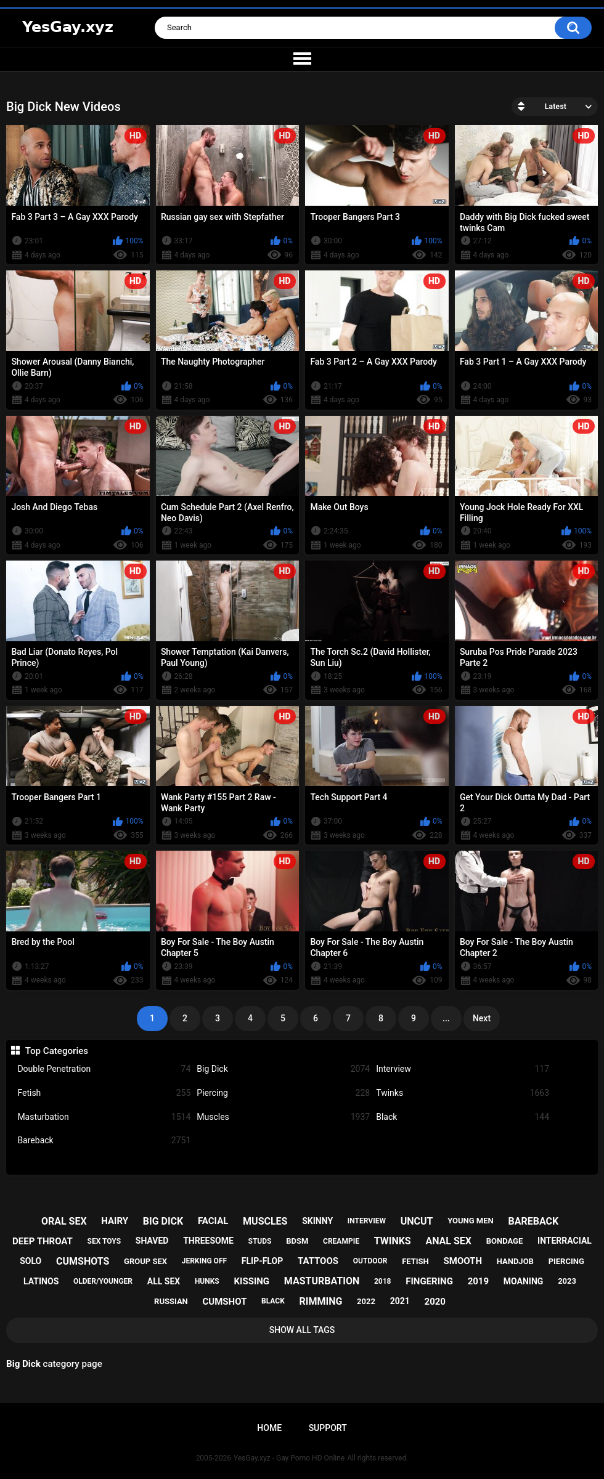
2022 (366, 1301)
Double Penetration (103, 1069)
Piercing (283, 1093)
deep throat (42, 1241)
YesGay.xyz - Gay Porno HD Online (289, 1458)
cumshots (82, 1261)
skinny (317, 1221)
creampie (341, 1241)
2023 (567, 1281)
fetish (415, 1261)
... (446, 1018)
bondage (504, 1241)
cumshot (225, 1301)
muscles (265, 1221)
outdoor (370, 1261)
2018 (382, 1281)
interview (367, 1221)
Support (328, 1428)
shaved (152, 1241)
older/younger (103, 1281)
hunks (207, 1281)
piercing (566, 1261)
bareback (533, 1221)
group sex (145, 1261)
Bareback (103, 1140)
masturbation (321, 1281)
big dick (163, 1221)
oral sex (64, 1221)
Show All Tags (302, 1330)
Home (269, 1428)
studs (260, 1241)
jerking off (204, 1261)
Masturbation (103, 1117)
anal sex (448, 1241)
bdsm (297, 1241)
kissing (252, 1281)
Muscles (283, 1117)
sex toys (104, 1241)
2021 (400, 1301)
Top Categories (56, 1050)
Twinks (462, 1093)
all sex (163, 1281)
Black (462, 1117)
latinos (41, 1281)
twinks (392, 1241)
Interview (462, 1069)
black (273, 1301)
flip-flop (262, 1261)
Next (482, 1018)
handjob (515, 1261)
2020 (435, 1301)
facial (213, 1220)
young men (470, 1220)
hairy (114, 1220)
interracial (564, 1241)
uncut (417, 1221)
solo (30, 1261)
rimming (321, 1301)
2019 (478, 1281)
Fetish (103, 1093)
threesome (208, 1241)
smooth (463, 1260)
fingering (429, 1281)
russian (171, 1301)
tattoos (318, 1260)
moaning (524, 1281)
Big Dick (283, 1069)
